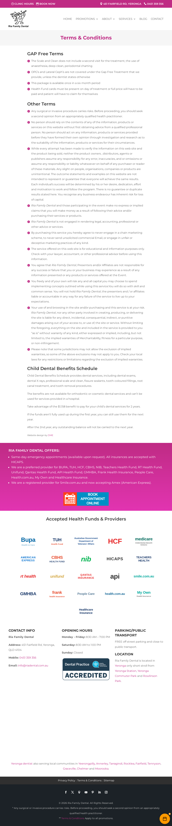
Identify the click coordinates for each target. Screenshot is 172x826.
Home (67, 18)
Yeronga (120, 665)
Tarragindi (115, 763)
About (107, 18)
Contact (157, 18)
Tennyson (154, 763)
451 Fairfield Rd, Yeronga (122, 3)
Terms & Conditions (89, 780)
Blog (143, 18)
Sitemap (109, 780)
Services (125, 18)
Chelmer (83, 768)
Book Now (47, 3)
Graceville (69, 768)
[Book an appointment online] (165, 819)
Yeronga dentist (22, 763)
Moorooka (102, 768)
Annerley (102, 763)
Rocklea (129, 763)
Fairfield (141, 763)
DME (50, 435)
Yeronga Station (125, 670)
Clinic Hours (24, 3)
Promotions (85, 18)
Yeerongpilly (86, 763)
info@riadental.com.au (33, 665)
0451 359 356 (155, 3)
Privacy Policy (66, 780)
